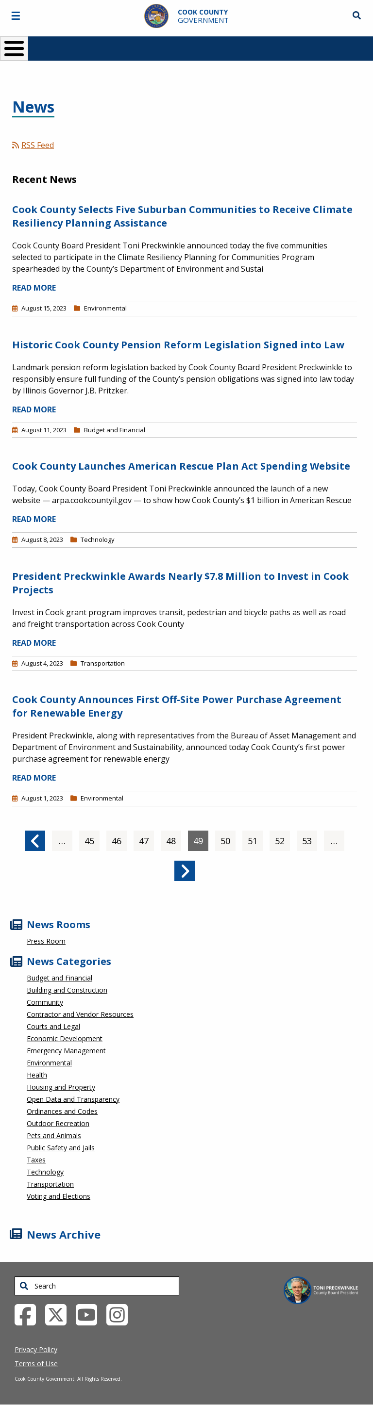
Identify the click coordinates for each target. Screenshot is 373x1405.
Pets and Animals (54, 1135)
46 (119, 839)
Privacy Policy (36, 1349)
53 (309, 839)
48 (173, 839)
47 (146, 839)
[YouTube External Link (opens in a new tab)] (90, 1313)
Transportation (103, 663)
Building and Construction (67, 990)
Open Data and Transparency (73, 1099)
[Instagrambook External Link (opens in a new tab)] (120, 1313)
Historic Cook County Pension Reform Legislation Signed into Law (178, 344)
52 (282, 839)
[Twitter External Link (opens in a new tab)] (59, 1313)
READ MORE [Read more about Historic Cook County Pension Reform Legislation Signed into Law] (34, 409)
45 (92, 839)
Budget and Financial (114, 429)
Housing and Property (61, 1087)
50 (228, 839)
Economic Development (64, 1038)
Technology (98, 539)
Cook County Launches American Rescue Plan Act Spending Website (181, 466)
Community (45, 1002)
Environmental (105, 308)
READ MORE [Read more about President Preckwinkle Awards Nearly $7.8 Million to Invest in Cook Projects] (34, 642)
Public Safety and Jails (61, 1147)
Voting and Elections (58, 1196)
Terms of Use (36, 1363)
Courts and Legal (53, 1026)
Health (37, 1074)
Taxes (36, 1159)
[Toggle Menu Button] (14, 48)
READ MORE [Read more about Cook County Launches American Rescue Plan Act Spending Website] (34, 519)
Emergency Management (66, 1050)
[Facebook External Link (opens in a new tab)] (29, 1313)
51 (255, 839)
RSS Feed (33, 145)
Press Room (46, 941)
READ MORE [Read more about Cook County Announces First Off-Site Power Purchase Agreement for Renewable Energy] (34, 777)
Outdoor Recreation (58, 1123)
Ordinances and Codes (62, 1111)
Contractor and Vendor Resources (80, 1014)
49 (200, 839)
